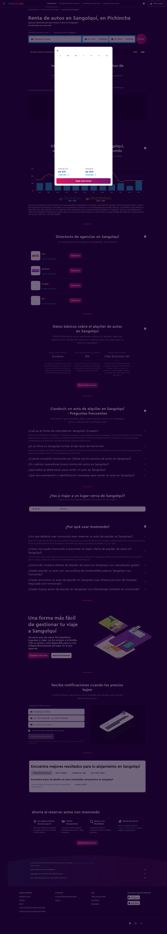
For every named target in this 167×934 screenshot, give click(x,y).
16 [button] (80, 72)
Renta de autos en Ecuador (50, 9)
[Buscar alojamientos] (4, 15)
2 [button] (79, 61)
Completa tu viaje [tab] (79, 773)
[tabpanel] (87, 109)
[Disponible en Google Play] (134, 897)
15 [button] (74, 72)
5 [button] (57, 66)
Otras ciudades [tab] (61, 773)
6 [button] (63, 66)
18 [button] (52, 77)
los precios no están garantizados (84, 863)
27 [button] (63, 83)
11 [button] (52, 72)
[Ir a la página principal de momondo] (15, 3)
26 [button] (57, 83)
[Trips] (4, 27)
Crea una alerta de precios (128, 828)
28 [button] (68, 83)
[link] (76, 255)
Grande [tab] (91, 165)
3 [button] (46, 66)
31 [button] (46, 88)
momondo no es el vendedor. (89, 869)
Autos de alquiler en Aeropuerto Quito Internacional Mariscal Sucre (51, 786)
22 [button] (74, 77)
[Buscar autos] (4, 20)
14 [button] (68, 72)
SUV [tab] (99, 165)
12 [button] (57, 72)
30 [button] (80, 83)
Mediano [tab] (81, 165)
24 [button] (46, 83)
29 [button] (74, 83)
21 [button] (68, 77)
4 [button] (51, 66)
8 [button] (74, 66)
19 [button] (57, 77)
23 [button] (80, 77)
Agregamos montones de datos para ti (89, 873)
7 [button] (68, 66)
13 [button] (63, 72)
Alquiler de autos (33, 9)
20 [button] (63, 77)
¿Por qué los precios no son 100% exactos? (89, 877)
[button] (3, 3)
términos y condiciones (65, 741)
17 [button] (46, 77)
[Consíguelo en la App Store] (134, 903)
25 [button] (52, 83)
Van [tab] (106, 165)
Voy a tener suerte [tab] (98, 773)
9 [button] (79, 66)
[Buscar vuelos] (4, 10)
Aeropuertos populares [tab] (42, 773)
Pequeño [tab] (71, 165)
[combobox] (39, 32)
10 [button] (46, 72)
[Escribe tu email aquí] (59, 724)
